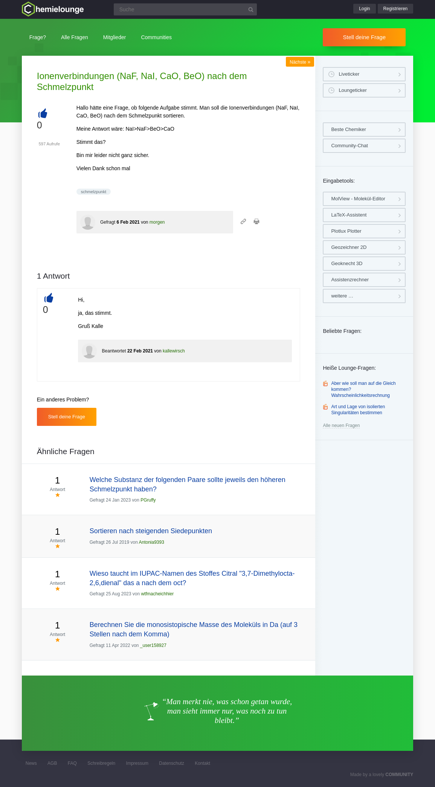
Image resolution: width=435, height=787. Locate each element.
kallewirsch (174, 351)
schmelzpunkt (93, 191)
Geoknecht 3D (346, 263)
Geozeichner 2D (348, 247)
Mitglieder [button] (114, 37)
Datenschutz (171, 763)
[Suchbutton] (251, 9)
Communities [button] (156, 37)
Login (364, 8)
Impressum (137, 763)
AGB (52, 763)
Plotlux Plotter (346, 231)
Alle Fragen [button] (74, 37)
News (31, 763)
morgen (157, 222)
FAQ (72, 763)
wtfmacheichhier (157, 593)
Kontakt (202, 763)
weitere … (342, 296)
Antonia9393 (151, 542)
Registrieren (395, 8)
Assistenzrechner (350, 279)
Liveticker (349, 74)
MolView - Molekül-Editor (358, 198)
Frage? (37, 37)
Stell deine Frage (364, 37)
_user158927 (153, 645)
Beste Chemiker (348, 129)
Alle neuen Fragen (341, 425)
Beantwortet (114, 351)
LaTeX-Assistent (348, 215)
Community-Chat (349, 145)
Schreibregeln (101, 763)
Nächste (300, 62)
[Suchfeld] (185, 9)
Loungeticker (352, 90)
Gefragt (107, 222)
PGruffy (148, 500)
